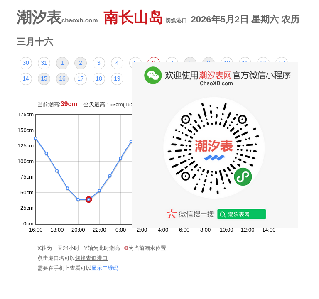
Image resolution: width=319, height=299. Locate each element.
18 (99, 78)
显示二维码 (104, 268)
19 (117, 78)
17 (80, 78)
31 (44, 62)
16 (62, 78)
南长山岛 (145, 17)
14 (25, 78)
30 (25, 62)
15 (44, 78)
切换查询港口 (91, 258)
